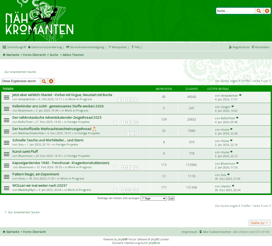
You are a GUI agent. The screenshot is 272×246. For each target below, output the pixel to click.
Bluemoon (25, 110)
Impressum (189, 232)
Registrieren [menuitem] (241, 47)
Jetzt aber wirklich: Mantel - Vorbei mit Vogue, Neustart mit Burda (62, 94)
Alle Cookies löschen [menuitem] (217, 232)
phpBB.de (154, 243)
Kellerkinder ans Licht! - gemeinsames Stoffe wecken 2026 (58, 106)
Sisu (21, 144)
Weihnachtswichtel (31, 133)
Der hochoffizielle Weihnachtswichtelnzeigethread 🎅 (54, 128)
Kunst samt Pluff (25, 151)
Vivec (22, 178)
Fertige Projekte (78, 122)
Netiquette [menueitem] (119, 47)
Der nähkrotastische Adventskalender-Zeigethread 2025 (57, 117)
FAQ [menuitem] (137, 47)
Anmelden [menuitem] (262, 47)
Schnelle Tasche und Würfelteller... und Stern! (47, 140)
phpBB (122, 239)
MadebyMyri (26, 190)
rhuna (225, 129)
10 (136, 122)
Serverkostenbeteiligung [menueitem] (87, 47)
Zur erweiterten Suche (20, 72)
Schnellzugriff (16, 47)
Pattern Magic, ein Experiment (35, 174)
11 (132, 190)
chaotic (226, 186)
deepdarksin (26, 99)
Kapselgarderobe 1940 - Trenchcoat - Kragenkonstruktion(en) (60, 162)
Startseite (12, 55)
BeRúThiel (25, 122)
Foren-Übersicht (34, 55)
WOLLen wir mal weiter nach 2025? (39, 185)
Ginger (225, 107)
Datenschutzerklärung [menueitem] (46, 47)
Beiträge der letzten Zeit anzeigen (132, 198)
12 (136, 190)
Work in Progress (80, 99)
